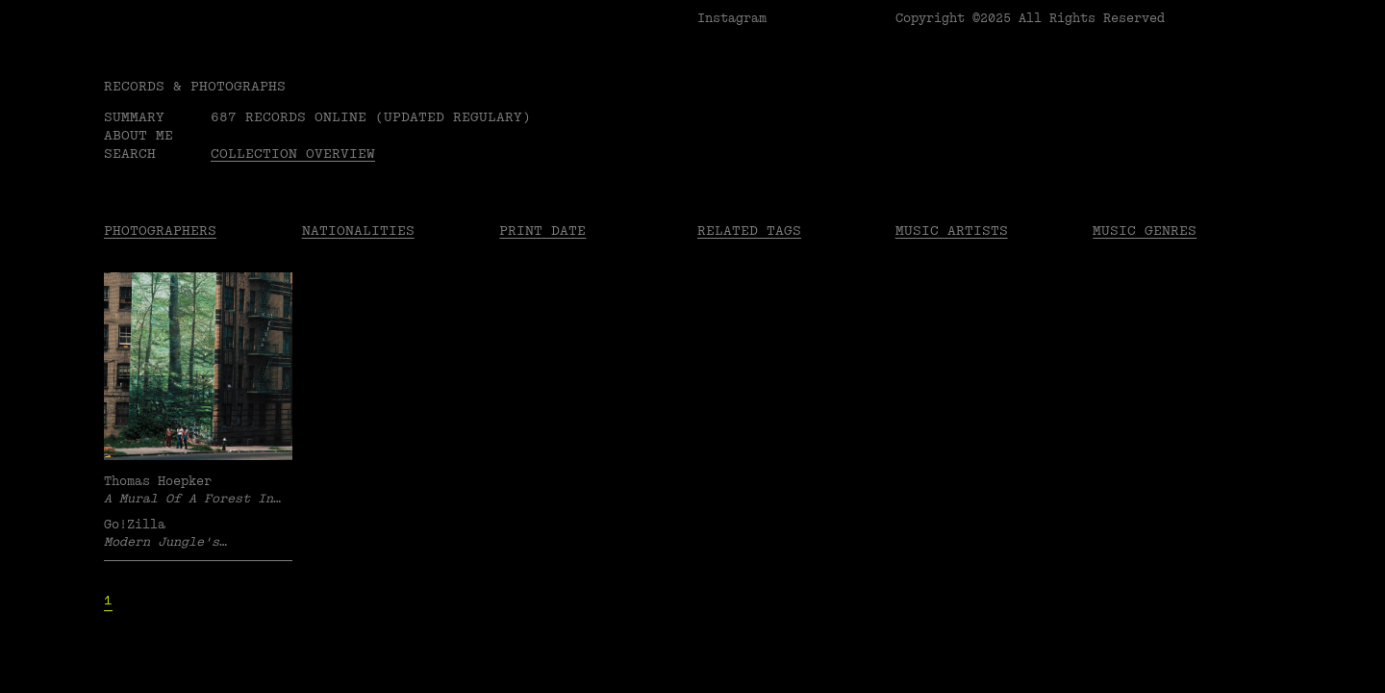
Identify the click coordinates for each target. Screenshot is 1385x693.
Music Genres (1144, 230)
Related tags (749, 230)
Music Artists (951, 230)
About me (138, 135)
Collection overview (293, 153)
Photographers (160, 230)
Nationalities (358, 230)
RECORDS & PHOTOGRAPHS (195, 86)
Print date (542, 230)
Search (130, 153)
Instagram (732, 18)
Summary (134, 117)
